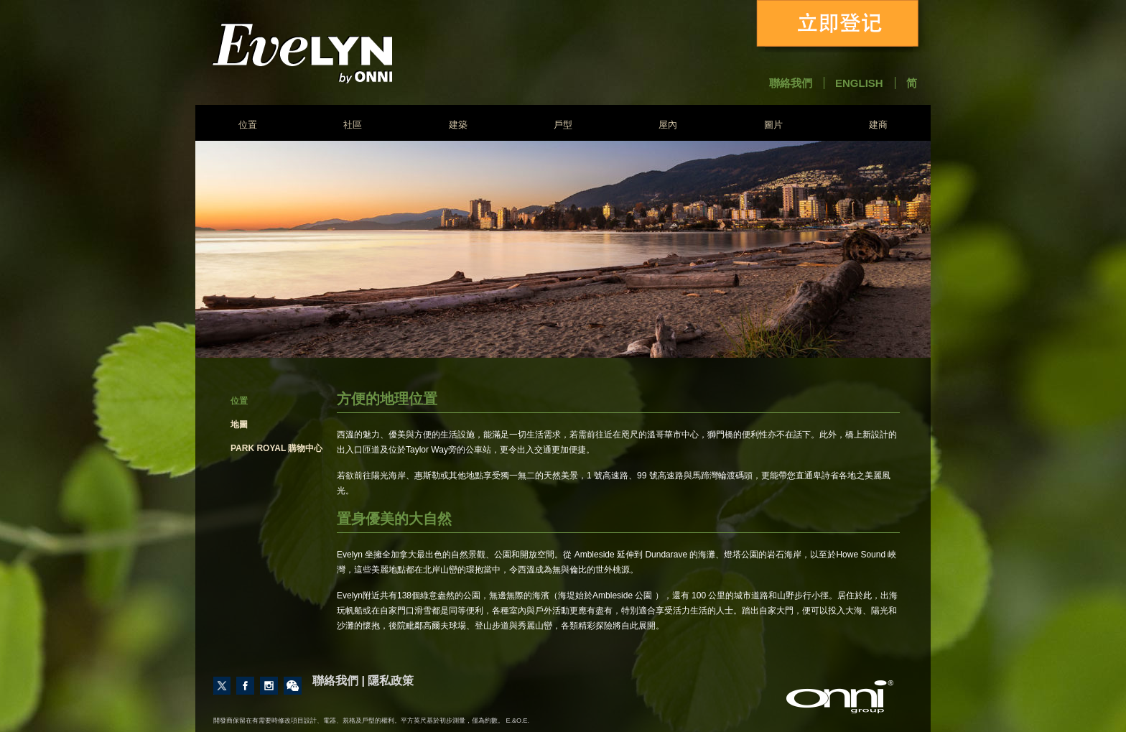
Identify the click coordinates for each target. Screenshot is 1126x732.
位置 (247, 124)
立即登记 (840, 26)
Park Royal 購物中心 (276, 448)
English (859, 83)
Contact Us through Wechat (293, 686)
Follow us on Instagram (269, 686)
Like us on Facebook (245, 686)
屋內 (668, 124)
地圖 (239, 425)
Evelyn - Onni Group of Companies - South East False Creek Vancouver (340, 52)
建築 (458, 124)
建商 (878, 124)
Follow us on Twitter (222, 686)
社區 (352, 124)
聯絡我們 (790, 83)
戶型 (563, 124)
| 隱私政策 (387, 681)
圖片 (773, 124)
